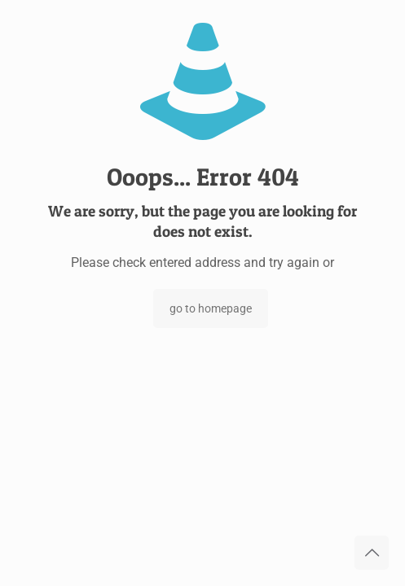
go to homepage (210, 308)
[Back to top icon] (371, 553)
